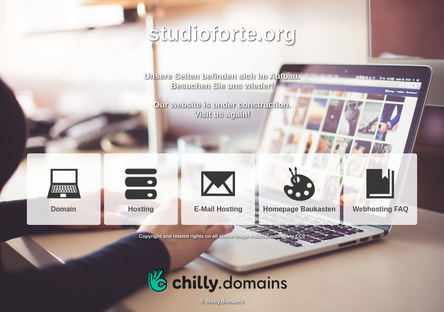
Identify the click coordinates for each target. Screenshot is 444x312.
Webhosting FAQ (380, 206)
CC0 (300, 236)
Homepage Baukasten (299, 206)
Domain (63, 206)
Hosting (141, 206)
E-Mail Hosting (218, 206)
